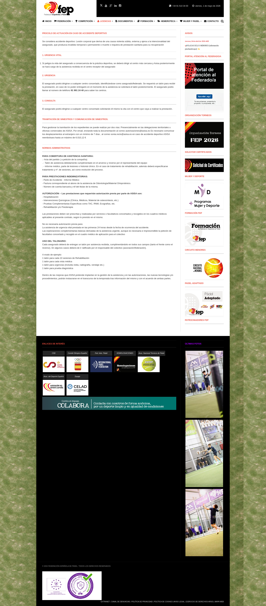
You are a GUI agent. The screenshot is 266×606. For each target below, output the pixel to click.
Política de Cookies (163, 602)
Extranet (105, 602)
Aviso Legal (179, 602)
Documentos (124, 21)
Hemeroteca (166, 21)
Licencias (104, 21)
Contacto (211, 21)
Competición (84, 21)
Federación (62, 21)
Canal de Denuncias (120, 602)
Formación (145, 21)
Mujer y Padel (190, 21)
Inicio (47, 21)
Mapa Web (219, 602)
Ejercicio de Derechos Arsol (200, 602)
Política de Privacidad (142, 602)
